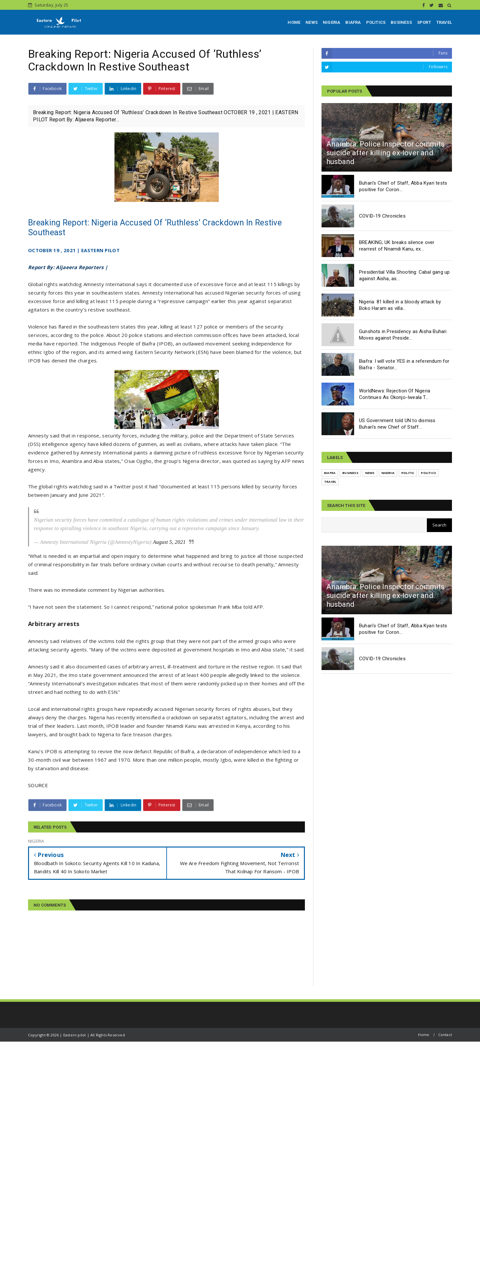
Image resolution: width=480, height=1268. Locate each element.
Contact (445, 1034)
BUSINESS (401, 22)
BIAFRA (353, 22)
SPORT (424, 22)
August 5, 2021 (169, 542)
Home (423, 1034)
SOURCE (38, 785)
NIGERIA (331, 22)
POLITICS (376, 22)
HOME (294, 22)
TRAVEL (444, 22)
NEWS (312, 22)
